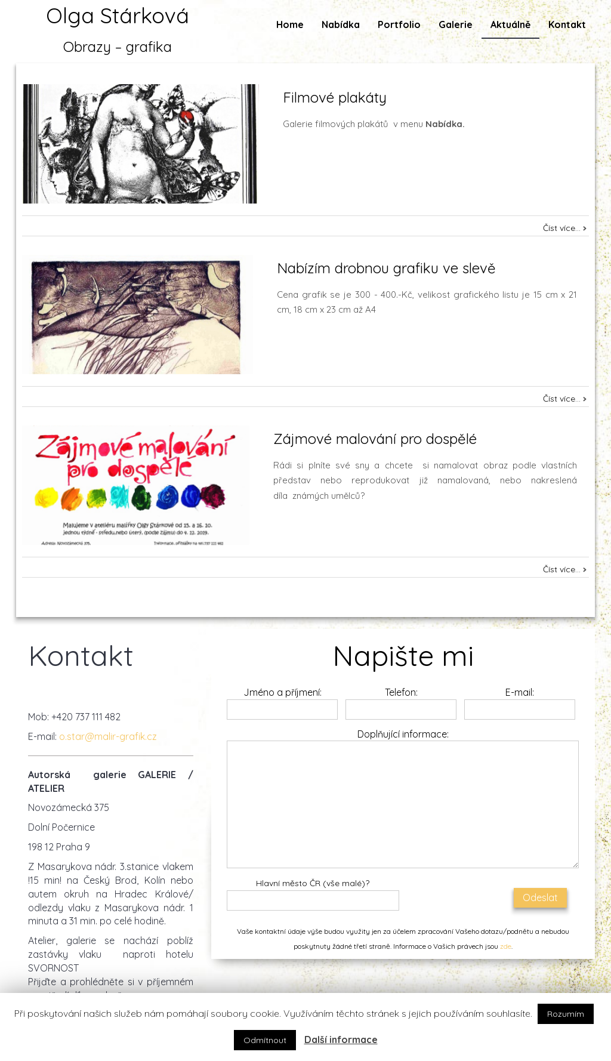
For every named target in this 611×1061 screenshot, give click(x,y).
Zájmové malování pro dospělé (375, 439)
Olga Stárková (117, 15)
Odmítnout (264, 1040)
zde (505, 946)
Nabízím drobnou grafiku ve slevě (386, 268)
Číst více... (562, 228)
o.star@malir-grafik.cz (108, 736)
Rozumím (565, 1013)
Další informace (341, 1039)
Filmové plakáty (335, 97)
